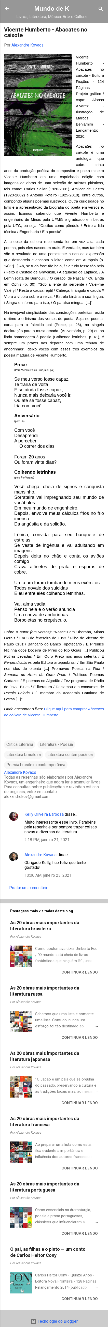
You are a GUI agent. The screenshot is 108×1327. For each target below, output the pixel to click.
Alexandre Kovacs (40, 854)
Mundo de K (51, 8)
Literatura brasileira (23, 754)
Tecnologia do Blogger (54, 1321)
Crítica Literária (19, 744)
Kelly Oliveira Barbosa (44, 814)
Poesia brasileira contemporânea (35, 764)
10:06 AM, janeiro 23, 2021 (48, 875)
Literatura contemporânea (70, 754)
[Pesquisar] (101, 9)
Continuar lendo (79, 972)
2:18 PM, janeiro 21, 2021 (47, 839)
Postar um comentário (28, 887)
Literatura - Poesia (56, 744)
